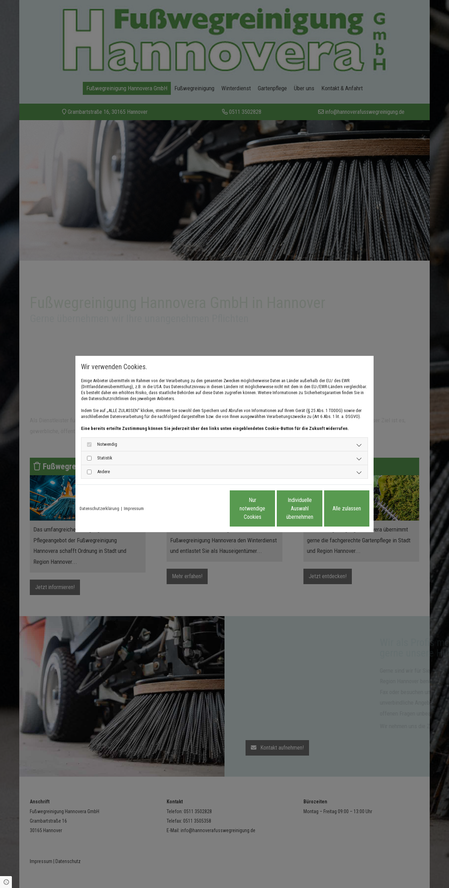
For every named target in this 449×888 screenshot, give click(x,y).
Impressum (134, 508)
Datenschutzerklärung (99, 508)
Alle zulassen (337, 508)
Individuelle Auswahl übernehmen (270, 508)
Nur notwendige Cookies (203, 508)
